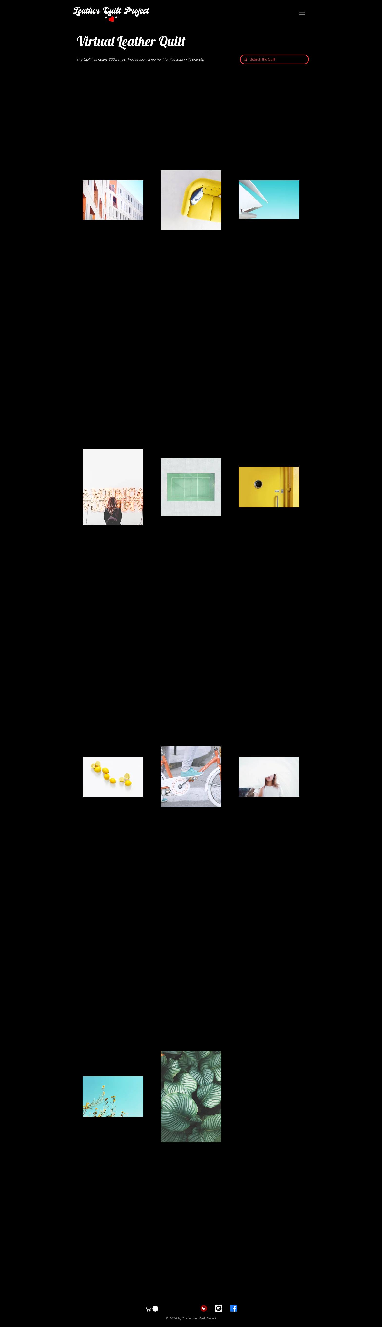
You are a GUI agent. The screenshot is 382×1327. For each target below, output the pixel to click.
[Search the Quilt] (274, 59)
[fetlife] (204, 1308)
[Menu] (302, 12)
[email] (218, 1308)
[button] (152, 1309)
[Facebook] (233, 1308)
